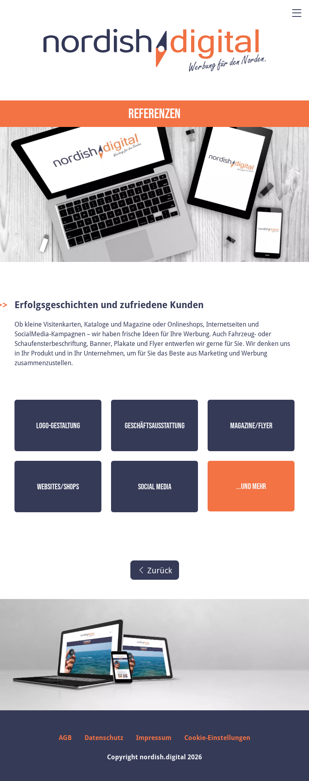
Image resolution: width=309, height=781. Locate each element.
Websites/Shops (58, 486)
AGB (65, 737)
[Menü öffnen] (297, 13)
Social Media (154, 486)
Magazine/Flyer (251, 425)
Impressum (153, 737)
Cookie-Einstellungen (217, 737)
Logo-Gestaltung (58, 425)
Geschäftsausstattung (155, 425)
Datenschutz (103, 737)
